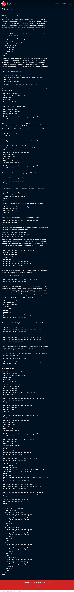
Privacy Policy (27, 589)
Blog (70, 4)
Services (57, 4)
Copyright (20, 589)
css (6, 17)
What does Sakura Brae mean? (8, 589)
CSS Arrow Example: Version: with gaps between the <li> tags (19, 67)
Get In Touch (37, 585)
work (3, 17)
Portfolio (64, 4)
